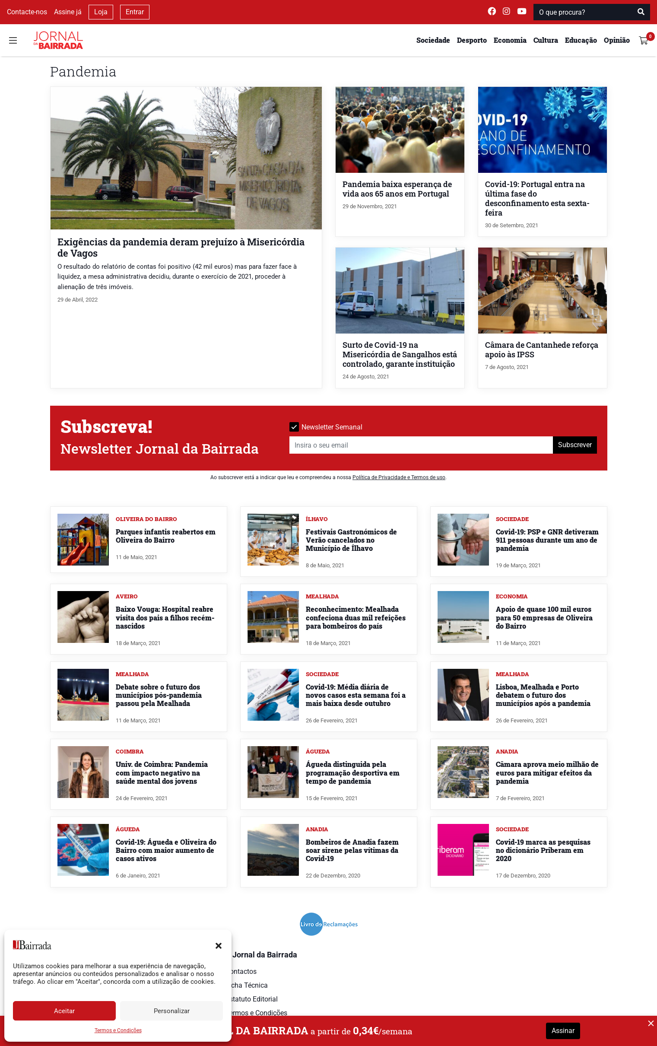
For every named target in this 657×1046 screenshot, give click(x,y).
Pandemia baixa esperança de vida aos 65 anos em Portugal (397, 189)
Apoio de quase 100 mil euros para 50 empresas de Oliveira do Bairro (544, 617)
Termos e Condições (118, 1030)
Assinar (563, 1031)
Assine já (68, 12)
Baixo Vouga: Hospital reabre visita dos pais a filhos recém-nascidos (165, 617)
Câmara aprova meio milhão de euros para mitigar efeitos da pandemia (547, 772)
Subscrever (575, 445)
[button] (218, 945)
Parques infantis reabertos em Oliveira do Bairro (166, 535)
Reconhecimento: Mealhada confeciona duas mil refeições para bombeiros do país (356, 617)
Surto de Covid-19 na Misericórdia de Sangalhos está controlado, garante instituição (400, 354)
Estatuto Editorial (251, 999)
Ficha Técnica (246, 985)
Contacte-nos (27, 12)
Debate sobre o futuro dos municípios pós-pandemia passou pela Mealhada (159, 695)
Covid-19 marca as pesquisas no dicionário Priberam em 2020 (543, 850)
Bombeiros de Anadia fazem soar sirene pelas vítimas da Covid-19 (352, 850)
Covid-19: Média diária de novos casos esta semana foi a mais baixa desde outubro (356, 695)
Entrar (135, 12)
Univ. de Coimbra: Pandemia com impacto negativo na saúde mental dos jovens (162, 772)
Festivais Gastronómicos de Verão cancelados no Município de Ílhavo (351, 540)
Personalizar (172, 1011)
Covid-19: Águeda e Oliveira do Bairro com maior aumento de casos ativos (166, 850)
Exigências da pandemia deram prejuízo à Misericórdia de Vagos (181, 247)
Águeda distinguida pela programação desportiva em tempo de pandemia (353, 772)
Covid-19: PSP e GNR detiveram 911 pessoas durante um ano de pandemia (547, 540)
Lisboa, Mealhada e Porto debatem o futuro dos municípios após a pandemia (543, 695)
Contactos (241, 971)
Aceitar (64, 1011)
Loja (101, 12)
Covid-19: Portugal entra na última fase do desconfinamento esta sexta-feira (537, 198)
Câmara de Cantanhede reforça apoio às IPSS (541, 349)
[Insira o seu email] (421, 445)
